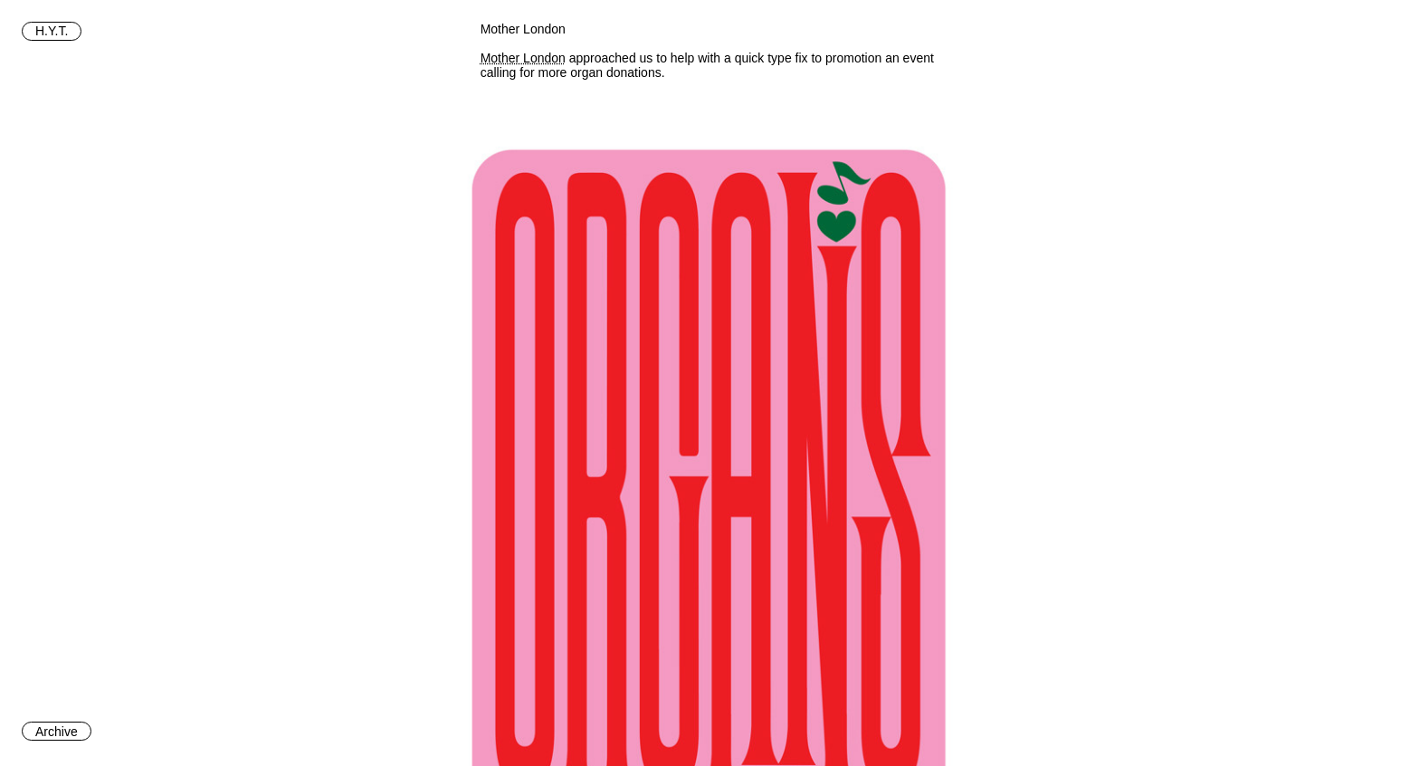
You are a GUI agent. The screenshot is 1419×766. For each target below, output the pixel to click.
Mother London (523, 58)
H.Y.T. (51, 31)
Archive (56, 731)
